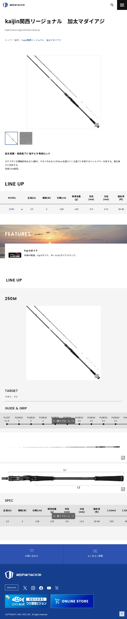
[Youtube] (49, 587)
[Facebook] (41, 587)
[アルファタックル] (14, 4)
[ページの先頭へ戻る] (121, 613)
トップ (8, 40)
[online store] (72, 601)
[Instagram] (33, 587)
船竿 (17, 40)
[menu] (122, 5)
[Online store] (57, 587)
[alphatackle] (63, 575)
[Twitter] (25, 587)
